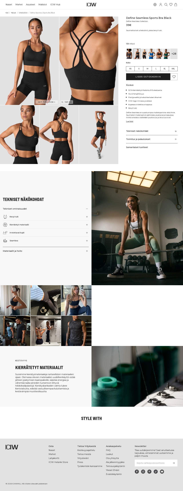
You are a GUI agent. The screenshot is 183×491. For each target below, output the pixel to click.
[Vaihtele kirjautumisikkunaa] (161, 4)
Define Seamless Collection (137, 21)
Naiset (9, 4)
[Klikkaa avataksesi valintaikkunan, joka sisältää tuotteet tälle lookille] (15, 300)
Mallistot (42, 4)
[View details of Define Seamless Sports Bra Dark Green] (166, 54)
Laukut (109, 454)
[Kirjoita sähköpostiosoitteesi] (152, 463)
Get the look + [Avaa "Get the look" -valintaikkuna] (46, 102)
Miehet (18, 4)
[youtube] (162, 471)
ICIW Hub (54, 4)
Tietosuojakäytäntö (115, 466)
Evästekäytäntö (113, 474)
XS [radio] (130, 69)
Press (80, 462)
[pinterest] (149, 471)
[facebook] (137, 471)
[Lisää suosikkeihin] (174, 76)
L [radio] (156, 69)
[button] (29, 61)
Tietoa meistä (84, 454)
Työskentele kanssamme (89, 466)
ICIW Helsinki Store (58, 462)
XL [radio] (165, 69)
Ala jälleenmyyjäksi (115, 462)
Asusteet (30, 4)
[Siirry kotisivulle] (91, 4)
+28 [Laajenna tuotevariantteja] (174, 53)
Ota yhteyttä (112, 458)
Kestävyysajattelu (86, 450)
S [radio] (138, 69)
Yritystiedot (83, 458)
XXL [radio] (173, 69)
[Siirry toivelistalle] (170, 4)
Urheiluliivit (23, 13)
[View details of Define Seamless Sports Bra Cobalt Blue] (151, 54)
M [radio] (147, 69)
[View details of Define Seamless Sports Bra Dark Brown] (159, 54)
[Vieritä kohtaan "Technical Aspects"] (151, 131)
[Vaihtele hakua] (166, 4)
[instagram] (143, 471)
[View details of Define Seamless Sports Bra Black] (137, 54)
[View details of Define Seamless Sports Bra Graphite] (129, 54)
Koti (7, 13)
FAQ (108, 450)
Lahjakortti (54, 458)
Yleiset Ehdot (112, 470)
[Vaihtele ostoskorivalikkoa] (175, 4)
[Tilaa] (174, 463)
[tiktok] (156, 471)
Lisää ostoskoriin (148, 76)
